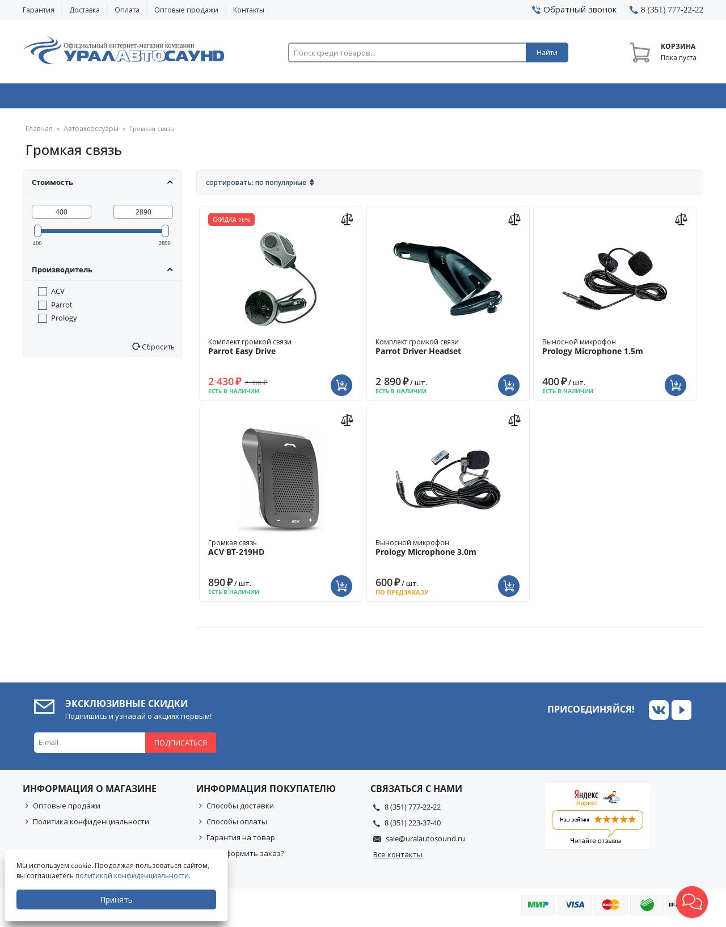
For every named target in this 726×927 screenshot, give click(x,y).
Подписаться (180, 746)
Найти (547, 52)
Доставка (84, 10)
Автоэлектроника (366, 98)
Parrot (62, 309)
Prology (64, 322)
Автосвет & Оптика (504, 98)
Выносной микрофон (614, 350)
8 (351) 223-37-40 (413, 826)
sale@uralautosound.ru (425, 842)
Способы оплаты (236, 825)
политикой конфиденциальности (133, 875)
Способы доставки (240, 809)
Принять (117, 899)
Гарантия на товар (240, 841)
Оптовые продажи (186, 10)
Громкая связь (280, 551)
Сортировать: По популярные (256, 186)
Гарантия (38, 10)
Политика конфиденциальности (91, 825)
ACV (58, 295)
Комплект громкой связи (280, 350)
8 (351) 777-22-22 (413, 811)
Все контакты (398, 858)
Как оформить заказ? (245, 857)
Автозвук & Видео (89, 98)
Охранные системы (228, 98)
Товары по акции (639, 98)
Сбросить (157, 350)
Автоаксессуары (86, 133)
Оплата (127, 10)
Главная (38, 133)
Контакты (248, 10)
